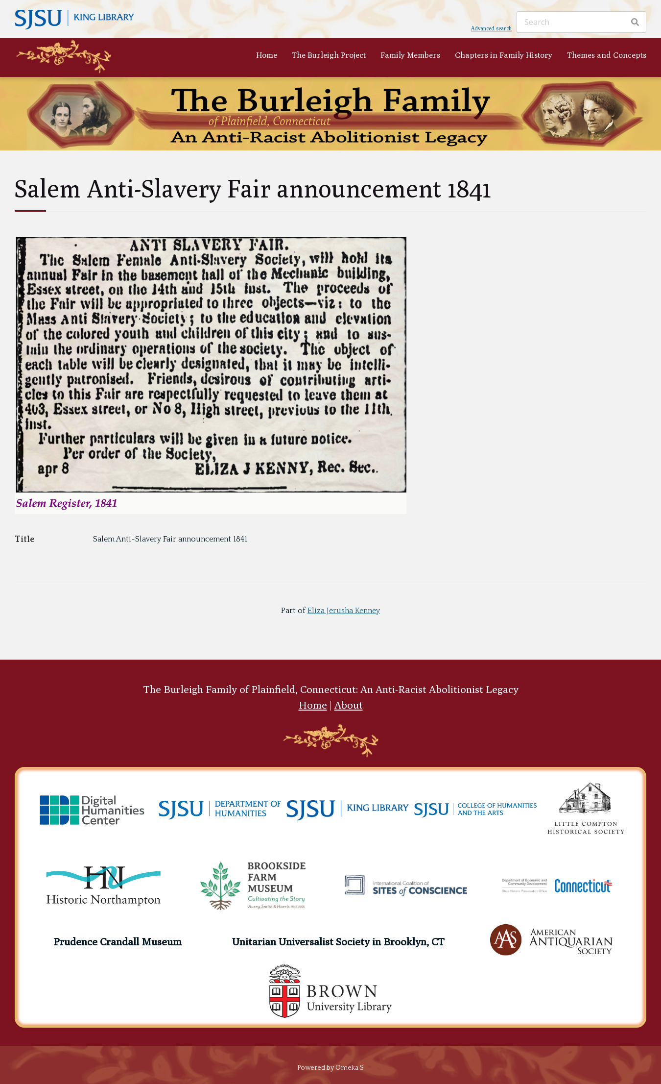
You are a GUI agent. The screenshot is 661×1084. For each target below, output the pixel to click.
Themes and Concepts (606, 55)
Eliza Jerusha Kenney (343, 610)
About (348, 705)
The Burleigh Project (329, 55)
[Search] (581, 22)
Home (266, 55)
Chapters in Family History (503, 55)
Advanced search (491, 28)
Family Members (410, 55)
